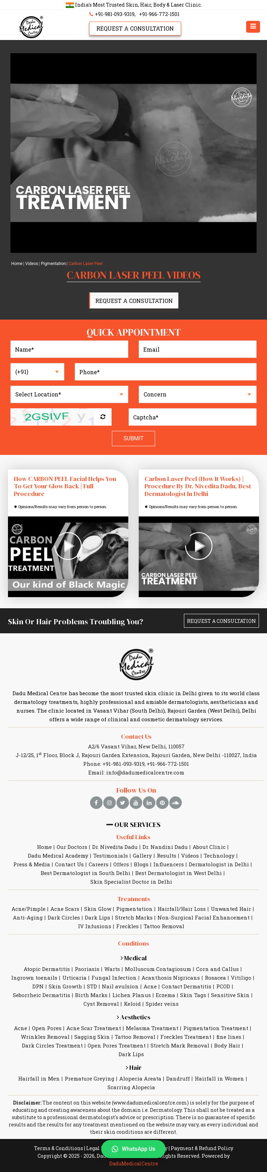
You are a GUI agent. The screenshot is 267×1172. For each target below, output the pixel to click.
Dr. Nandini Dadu (165, 846)
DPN (38, 986)
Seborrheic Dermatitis (41, 995)
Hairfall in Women (219, 1078)
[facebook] (96, 802)
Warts (112, 968)
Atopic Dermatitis (47, 968)
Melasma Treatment (152, 1028)
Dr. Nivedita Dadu (115, 846)
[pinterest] (162, 802)
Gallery (142, 855)
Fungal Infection (114, 977)
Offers (121, 864)
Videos (31, 263)
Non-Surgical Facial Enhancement (203, 917)
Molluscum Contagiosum (158, 968)
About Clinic (209, 846)
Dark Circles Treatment (52, 1045)
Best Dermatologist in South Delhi (85, 872)
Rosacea (215, 977)
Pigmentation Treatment (215, 1028)
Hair (133, 1067)
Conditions (133, 943)
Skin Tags (193, 995)
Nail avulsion (120, 986)
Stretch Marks (134, 917)
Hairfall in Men (39, 1078)
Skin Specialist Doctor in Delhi (131, 881)
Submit (133, 438)
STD (92, 986)
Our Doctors (72, 846)
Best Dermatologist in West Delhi (178, 872)
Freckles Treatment (185, 1036)
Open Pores (47, 1028)
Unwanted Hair (231, 908)
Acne (150, 986)
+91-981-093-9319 (111, 14)
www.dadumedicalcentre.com (150, 1102)
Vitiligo (241, 977)
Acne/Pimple (28, 908)
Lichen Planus (131, 995)
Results (166, 855)
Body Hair (227, 1045)
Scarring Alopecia (131, 1087)
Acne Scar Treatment (93, 1028)
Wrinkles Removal (45, 1036)
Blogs (141, 864)
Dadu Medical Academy (58, 855)
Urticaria (74, 977)
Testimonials (110, 855)
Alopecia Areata (140, 1078)
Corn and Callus (217, 968)
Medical (134, 958)
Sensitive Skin (230, 995)
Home (16, 263)
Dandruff (178, 1078)
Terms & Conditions (58, 1148)
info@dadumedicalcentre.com (145, 772)
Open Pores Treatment (117, 1045)
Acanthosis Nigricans (170, 977)
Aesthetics (134, 1017)
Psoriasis (87, 968)
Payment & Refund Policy (202, 1148)
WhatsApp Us (133, 1149)
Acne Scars (64, 908)
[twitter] (122, 802)
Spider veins (162, 1003)
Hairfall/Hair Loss (181, 908)
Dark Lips (97, 917)
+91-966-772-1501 (159, 14)
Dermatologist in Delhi (219, 864)
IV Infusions (94, 926)
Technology (219, 855)
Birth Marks (91, 995)
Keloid (132, 1003)
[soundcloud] (175, 802)
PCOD (223, 986)
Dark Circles (64, 917)
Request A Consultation (135, 28)
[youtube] (136, 802)
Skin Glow (97, 908)
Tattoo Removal (164, 926)
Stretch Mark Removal (180, 1045)
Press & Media (31, 864)
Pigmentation (53, 263)
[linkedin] (149, 802)
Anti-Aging (28, 917)
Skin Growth (65, 986)
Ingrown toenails (34, 977)
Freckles (127, 926)
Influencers (168, 864)
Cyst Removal (101, 1003)
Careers (98, 864)
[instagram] (109, 802)
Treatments (133, 898)
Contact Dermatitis (186, 986)
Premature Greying (89, 1078)
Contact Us (136, 736)
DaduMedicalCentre (133, 1163)
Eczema (165, 995)
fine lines (228, 1036)
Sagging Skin (92, 1036)
